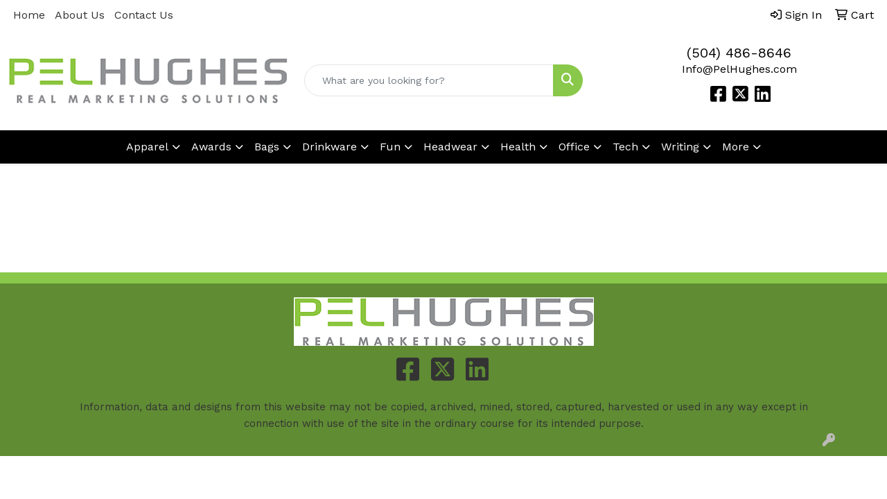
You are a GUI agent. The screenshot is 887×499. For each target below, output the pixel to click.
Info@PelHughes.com (739, 69)
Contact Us (143, 14)
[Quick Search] (429, 80)
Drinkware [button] (329, 146)
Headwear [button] (450, 146)
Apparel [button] (147, 146)
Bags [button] (266, 146)
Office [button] (574, 146)
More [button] (735, 146)
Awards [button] (211, 146)
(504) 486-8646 (739, 52)
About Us (80, 14)
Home (29, 14)
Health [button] (518, 146)
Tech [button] (625, 146)
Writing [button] (680, 146)
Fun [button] (390, 146)
